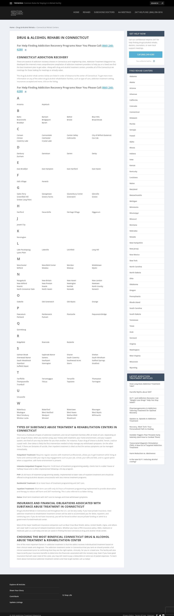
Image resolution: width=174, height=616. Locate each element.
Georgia (133, 127)
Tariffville (20, 376)
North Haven (47, 287)
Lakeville (45, 247)
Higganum (96, 210)
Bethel (69, 115)
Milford (20, 266)
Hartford (20, 210)
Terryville (70, 376)
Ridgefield (21, 340)
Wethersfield (72, 413)
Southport (46, 358)
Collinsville (71, 136)
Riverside (45, 340)
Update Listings (16, 600)
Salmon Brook (22, 352)
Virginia (133, 342)
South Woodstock (24, 358)
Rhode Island (135, 300)
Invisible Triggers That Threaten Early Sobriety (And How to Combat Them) (145, 434)
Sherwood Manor (24, 355)
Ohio (132, 276)
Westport (45, 413)
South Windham (98, 355)
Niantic (20, 284)
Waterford (46, 407)
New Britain (46, 278)
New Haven (71, 278)
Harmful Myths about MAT (141, 390)
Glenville (95, 192)
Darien (69, 151)
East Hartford (72, 166)
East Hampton (47, 166)
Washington (134, 347)
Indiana (133, 151)
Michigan (133, 199)
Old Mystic (71, 299)
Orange (95, 299)
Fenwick (45, 179)
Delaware (133, 116)
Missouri (133, 217)
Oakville (20, 299)
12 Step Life (67, 593)
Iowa (131, 157)
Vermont (133, 336)
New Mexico (135, 252)
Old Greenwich (48, 299)
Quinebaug (21, 327)
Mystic (94, 266)
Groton (95, 194)
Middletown (97, 263)
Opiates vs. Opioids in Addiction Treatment (143, 417)
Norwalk (70, 287)
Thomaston (96, 376)
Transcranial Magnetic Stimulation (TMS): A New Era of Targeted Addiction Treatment (146, 443)
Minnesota (134, 205)
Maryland (133, 187)
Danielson (46, 151)
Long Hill (95, 247)
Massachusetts (136, 193)
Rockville (70, 340)
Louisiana (134, 175)
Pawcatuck (21, 312)
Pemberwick (47, 312)
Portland (20, 315)
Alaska (132, 80)
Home (76, 14)
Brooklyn (20, 120)
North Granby (97, 284)
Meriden (70, 263)
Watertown (71, 407)
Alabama (133, 74)
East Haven (96, 166)
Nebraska (133, 228)
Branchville (21, 117)
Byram (44, 120)
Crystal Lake (47, 139)
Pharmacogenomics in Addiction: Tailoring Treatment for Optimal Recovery (143, 408)
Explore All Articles (17, 582)
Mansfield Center (49, 263)
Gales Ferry (21, 192)
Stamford (20, 361)
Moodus (45, 266)
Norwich (95, 287)
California (134, 98)
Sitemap (150, 613)
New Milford (22, 281)
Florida (132, 122)
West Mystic (97, 410)
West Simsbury (23, 413)
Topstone (70, 379)
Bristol (69, 117)
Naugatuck (21, 278)
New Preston (47, 281)
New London (97, 278)
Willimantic (96, 413)
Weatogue (21, 410)
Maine (132, 181)
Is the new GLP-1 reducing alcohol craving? (144, 458)
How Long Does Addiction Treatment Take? (145, 383)
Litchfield (70, 247)
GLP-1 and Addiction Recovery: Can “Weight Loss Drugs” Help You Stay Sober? (144, 398)
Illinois (132, 145)
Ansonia (20, 102)
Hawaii (132, 133)
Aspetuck (45, 102)
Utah (132, 330)
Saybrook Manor (48, 352)
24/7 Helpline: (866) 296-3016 (149, 14)
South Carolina (136, 306)
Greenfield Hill (23, 194)
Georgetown (47, 192)
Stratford (95, 361)
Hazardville (46, 210)
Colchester (46, 136)
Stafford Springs (98, 358)
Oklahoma (134, 282)
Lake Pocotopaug (23, 247)
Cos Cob (95, 136)
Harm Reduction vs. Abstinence (142, 451)
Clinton (20, 136)
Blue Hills (96, 115)
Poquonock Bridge (99, 312)
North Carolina (136, 264)
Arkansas (133, 92)
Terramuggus (47, 376)
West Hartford (47, 410)
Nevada (133, 235)
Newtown (96, 281)
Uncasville (21, 395)
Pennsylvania (135, 294)
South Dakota (135, 312)
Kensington (21, 235)
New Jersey (134, 246)
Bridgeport (46, 117)
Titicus (44, 379)
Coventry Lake (22, 139)
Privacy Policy (128, 613)
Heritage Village (73, 210)
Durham (20, 154)
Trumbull (20, 382)
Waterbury (21, 407)
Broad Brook (97, 117)
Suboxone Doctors (104, 14)
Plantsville (71, 312)
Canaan (20, 133)
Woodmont (71, 416)
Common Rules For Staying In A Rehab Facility (42, 3)
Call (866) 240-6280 (145, 52)
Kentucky (133, 169)
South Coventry (73, 355)
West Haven (71, 410)
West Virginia (135, 353)
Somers (45, 355)
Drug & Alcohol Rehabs (25, 25)
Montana (133, 223)
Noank (44, 284)
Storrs (69, 361)
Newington (71, 281)
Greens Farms (47, 194)
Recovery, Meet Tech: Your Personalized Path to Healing (142, 425)
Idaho (132, 139)
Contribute (14, 594)
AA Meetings (124, 14)
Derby (94, 151)
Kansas (132, 163)
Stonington (46, 361)
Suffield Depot (22, 364)
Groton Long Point (24, 197)
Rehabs (86, 14)
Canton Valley (72, 133)
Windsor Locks (23, 416)
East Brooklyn (22, 166)
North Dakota (135, 270)
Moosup (70, 266)
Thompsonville (23, 379)
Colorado (133, 104)
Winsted (45, 416)
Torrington (96, 379)
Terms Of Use (140, 613)
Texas (132, 324)
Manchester (22, 263)
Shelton (95, 352)
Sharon (70, 352)
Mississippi (134, 211)
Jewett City (21, 222)
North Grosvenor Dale (26, 287)
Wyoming (133, 365)
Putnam (45, 315)
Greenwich (71, 194)
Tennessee (134, 318)
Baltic (19, 115)
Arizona (133, 86)
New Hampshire (136, 240)
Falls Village (21, 179)
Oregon (133, 288)
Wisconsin (134, 359)
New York (133, 258)
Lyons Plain (21, 250)
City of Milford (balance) (101, 133)
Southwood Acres (74, 358)
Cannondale (47, 133)
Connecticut (135, 110)
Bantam (45, 115)
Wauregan (96, 407)
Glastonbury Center (75, 192)
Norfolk (70, 284)
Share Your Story (17, 588)
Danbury (20, 151)
